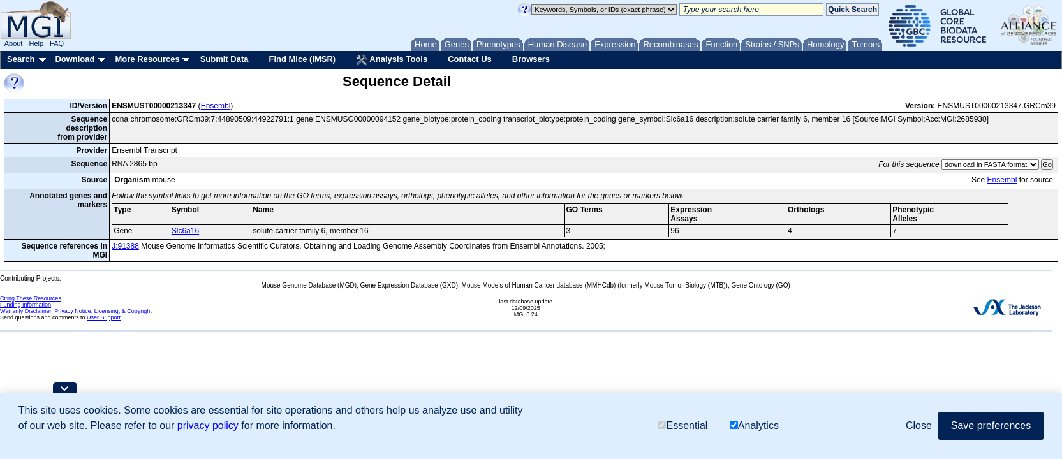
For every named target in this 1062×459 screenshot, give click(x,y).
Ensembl (216, 105)
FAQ (57, 43)
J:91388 (125, 246)
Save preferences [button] (991, 425)
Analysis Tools (391, 60)
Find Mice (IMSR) (302, 59)
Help (36, 43)
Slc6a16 (185, 230)
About (13, 43)
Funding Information (25, 305)
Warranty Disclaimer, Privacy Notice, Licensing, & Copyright (76, 311)
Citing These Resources (30, 298)
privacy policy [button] (208, 425)
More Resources (147, 59)
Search (20, 59)
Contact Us (470, 59)
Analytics (754, 425)
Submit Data (224, 59)
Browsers (531, 59)
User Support (104, 317)
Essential (682, 425)
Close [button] (919, 425)
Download (74, 59)
